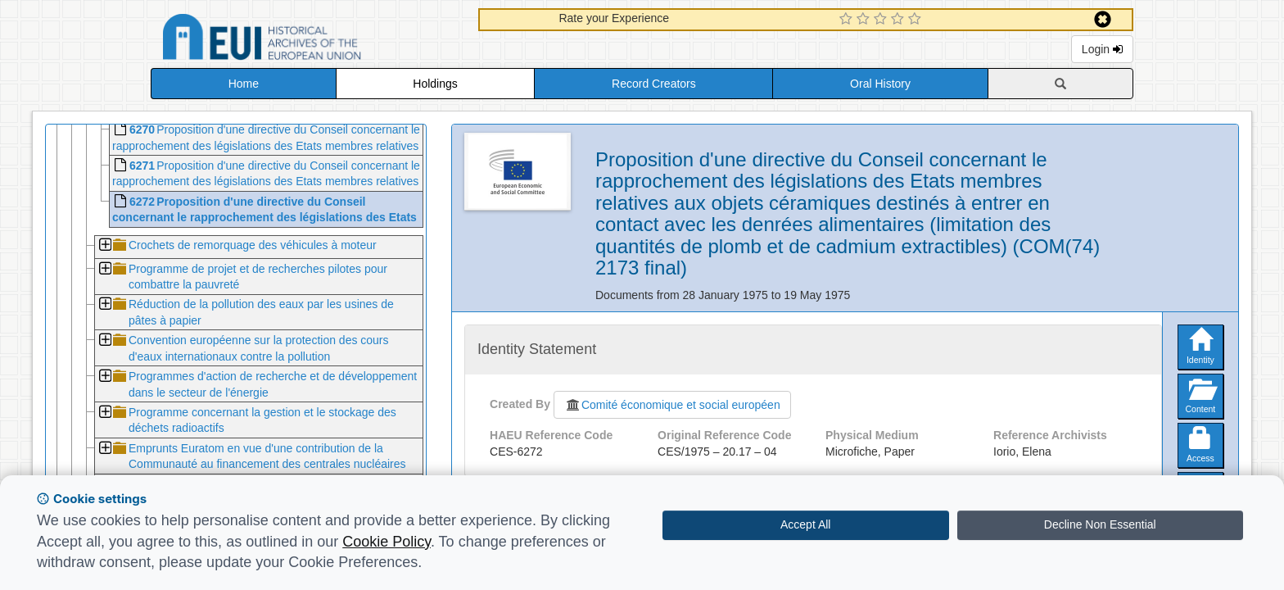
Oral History (880, 83)
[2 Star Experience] (865, 20)
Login (1102, 49)
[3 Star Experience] (882, 20)
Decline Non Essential (1100, 524)
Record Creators (654, 83)
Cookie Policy (386, 541)
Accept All (805, 524)
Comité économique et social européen (672, 405)
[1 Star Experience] (848, 20)
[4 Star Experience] (899, 20)
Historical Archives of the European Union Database (308, 39)
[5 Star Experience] (916, 20)
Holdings (435, 83)
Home (243, 83)
